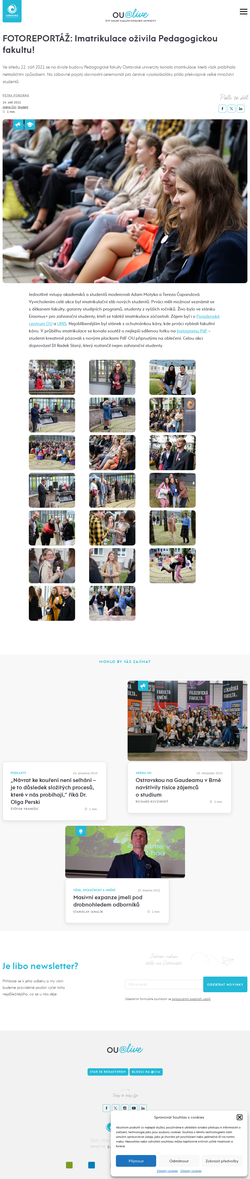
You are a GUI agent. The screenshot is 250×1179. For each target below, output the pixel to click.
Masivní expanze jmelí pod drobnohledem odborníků (107, 901)
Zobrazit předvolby (222, 1161)
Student (23, 107)
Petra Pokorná (16, 95)
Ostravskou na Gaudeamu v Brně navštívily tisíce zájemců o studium (178, 787)
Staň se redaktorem (108, 1071)
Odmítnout (178, 1161)
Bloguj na (146, 1071)
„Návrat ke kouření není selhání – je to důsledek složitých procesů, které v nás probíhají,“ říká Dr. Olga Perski (53, 791)
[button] (239, 1117)
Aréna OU (9, 107)
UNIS (62, 323)
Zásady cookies (167, 1170)
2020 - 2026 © (102, 1140)
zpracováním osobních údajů (191, 999)
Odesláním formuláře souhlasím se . (168, 999)
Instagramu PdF (192, 331)
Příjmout (136, 1161)
